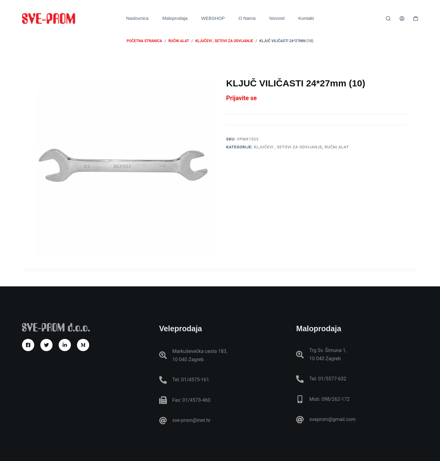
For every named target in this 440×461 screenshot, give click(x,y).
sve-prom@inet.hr (191, 420)
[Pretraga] (388, 18)
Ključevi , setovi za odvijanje (288, 147)
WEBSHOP (213, 18)
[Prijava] (402, 18)
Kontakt (306, 18)
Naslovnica (137, 18)
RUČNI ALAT (336, 147)
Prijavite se (241, 98)
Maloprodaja (175, 18)
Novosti (276, 18)
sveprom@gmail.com (332, 419)
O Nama (246, 18)
